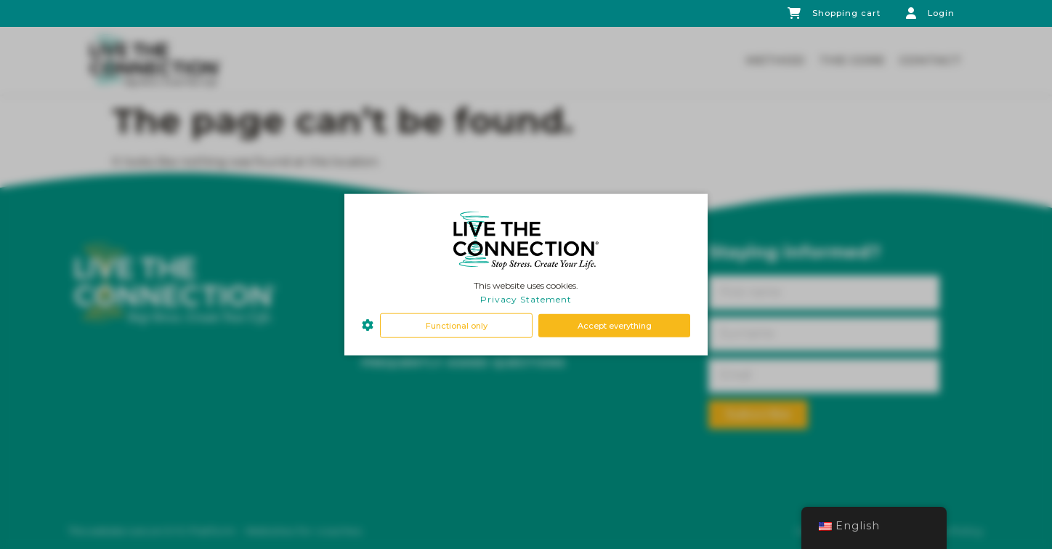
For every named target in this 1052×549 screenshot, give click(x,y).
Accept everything (615, 325)
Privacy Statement (526, 299)
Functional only (456, 325)
